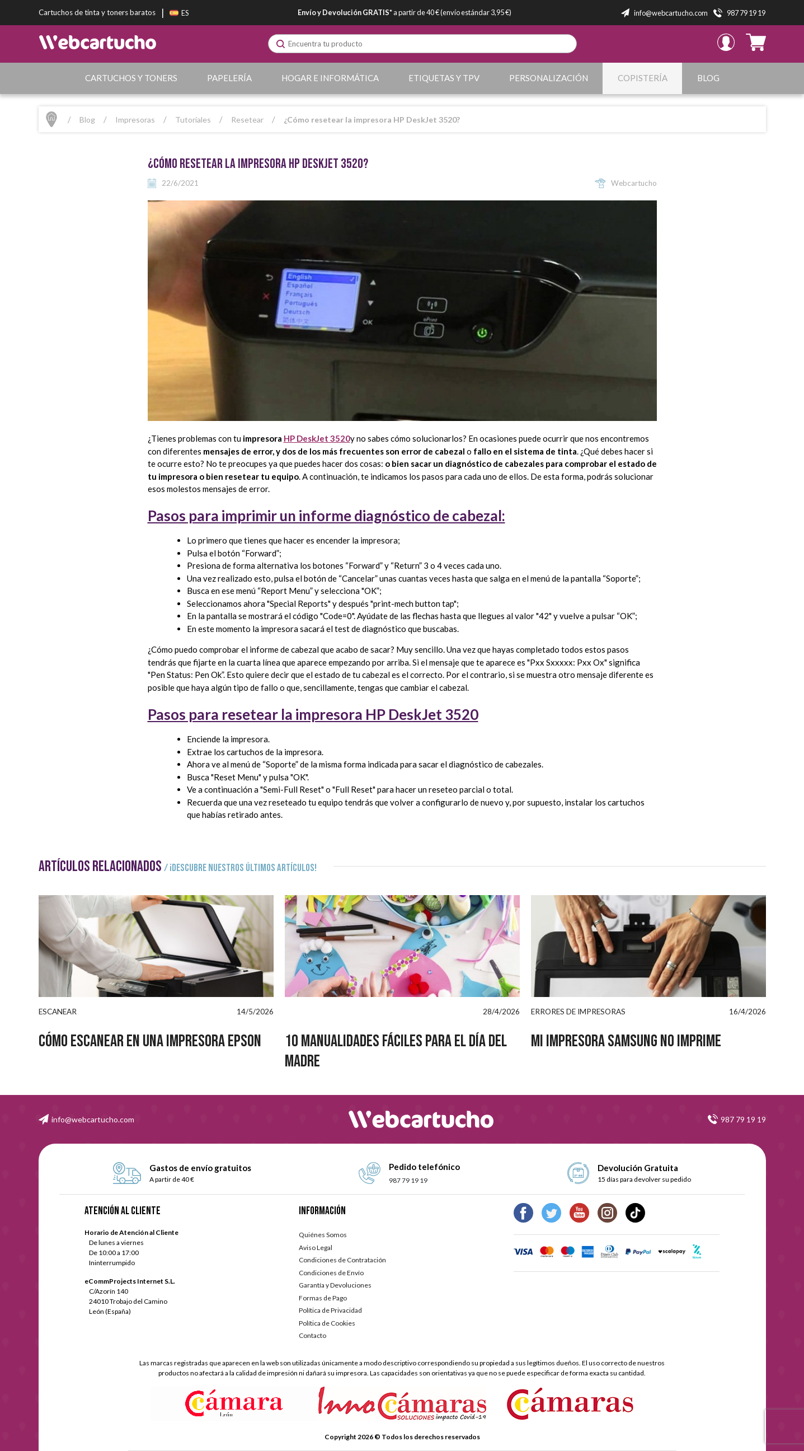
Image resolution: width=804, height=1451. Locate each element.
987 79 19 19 (743, 1119)
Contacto (312, 1335)
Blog (708, 78)
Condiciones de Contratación (342, 1260)
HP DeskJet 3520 (317, 438)
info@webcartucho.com (92, 1119)
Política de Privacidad (330, 1310)
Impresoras (135, 119)
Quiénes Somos (323, 1234)
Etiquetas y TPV (443, 78)
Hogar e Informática (330, 78)
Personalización (548, 78)
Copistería (642, 78)
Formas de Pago (323, 1298)
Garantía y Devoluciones (335, 1285)
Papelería (229, 78)
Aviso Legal (315, 1247)
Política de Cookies (327, 1323)
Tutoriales (193, 119)
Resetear (247, 119)
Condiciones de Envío (331, 1273)
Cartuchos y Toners (131, 78)
